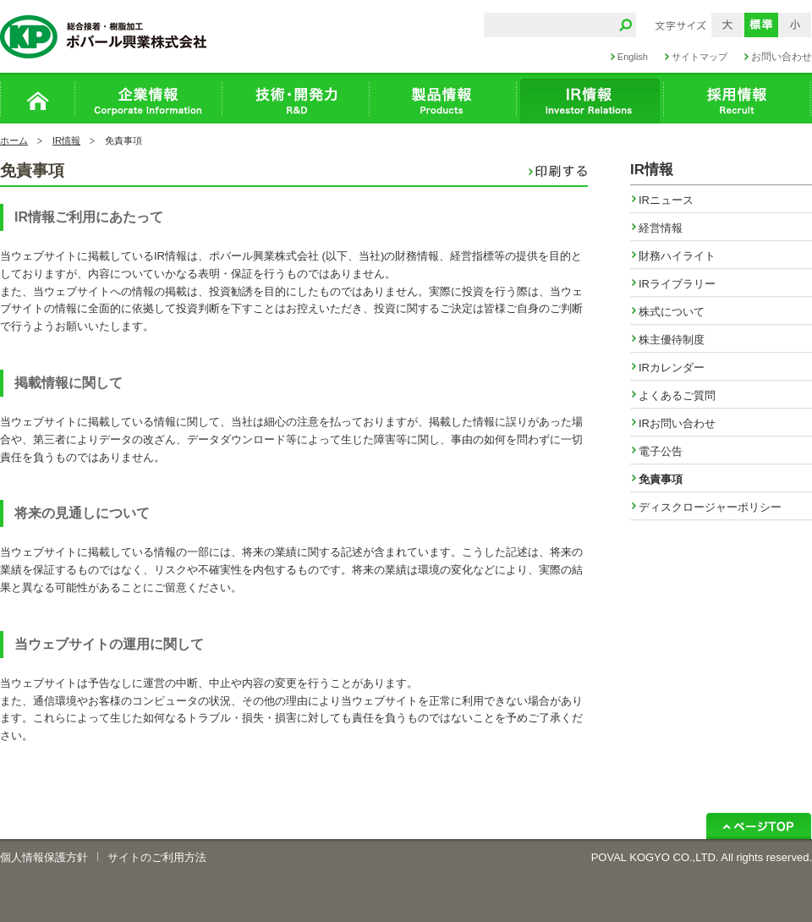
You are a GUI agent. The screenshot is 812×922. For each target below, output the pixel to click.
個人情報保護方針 (44, 857)
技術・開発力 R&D (296, 98)
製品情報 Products (443, 98)
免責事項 (661, 479)
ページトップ (758, 826)
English (632, 57)
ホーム (37, 98)
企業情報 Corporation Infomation (148, 98)
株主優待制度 (672, 339)
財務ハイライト (677, 256)
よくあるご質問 (677, 395)
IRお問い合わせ (677, 423)
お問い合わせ (781, 57)
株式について (672, 311)
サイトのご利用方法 (156, 857)
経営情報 (661, 228)
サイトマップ (699, 57)
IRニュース (666, 200)
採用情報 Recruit (737, 98)
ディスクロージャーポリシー (710, 507)
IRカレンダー (672, 367)
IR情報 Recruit (590, 98)
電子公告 (661, 451)
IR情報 (66, 140)
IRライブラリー (677, 283)
